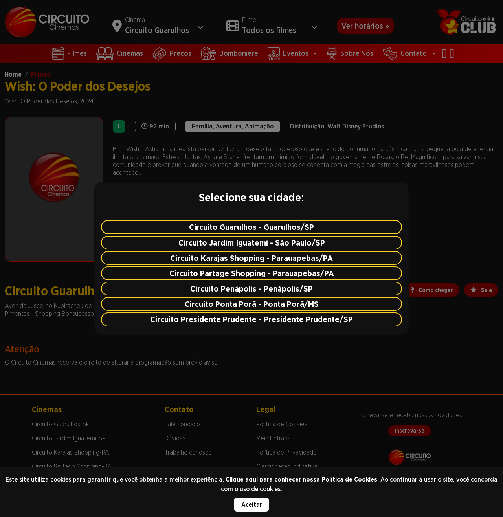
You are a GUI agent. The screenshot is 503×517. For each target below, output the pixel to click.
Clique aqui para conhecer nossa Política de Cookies (301, 479)
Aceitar (251, 504)
